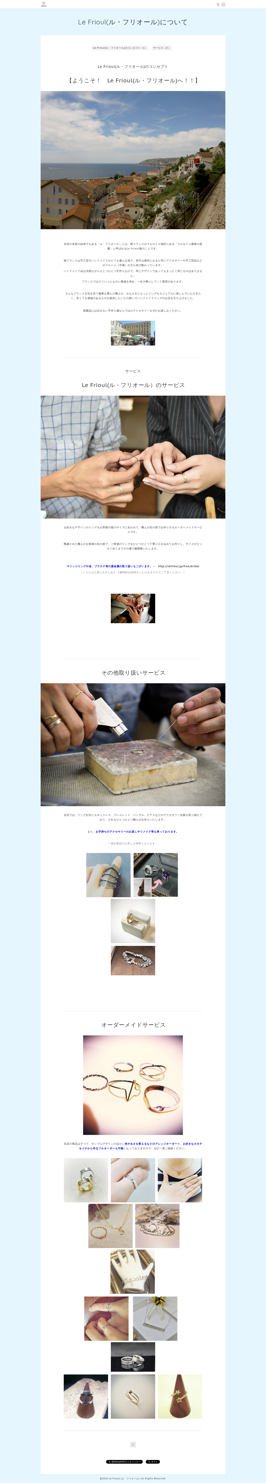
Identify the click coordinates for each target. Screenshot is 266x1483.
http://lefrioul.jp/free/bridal (178, 566)
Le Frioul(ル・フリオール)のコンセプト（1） (120, 47)
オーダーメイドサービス (133, 1024)
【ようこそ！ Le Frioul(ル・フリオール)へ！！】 (133, 80)
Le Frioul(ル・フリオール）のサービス (133, 384)
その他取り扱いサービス (133, 672)
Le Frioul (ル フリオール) (124, 1478)
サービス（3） (161, 47)
